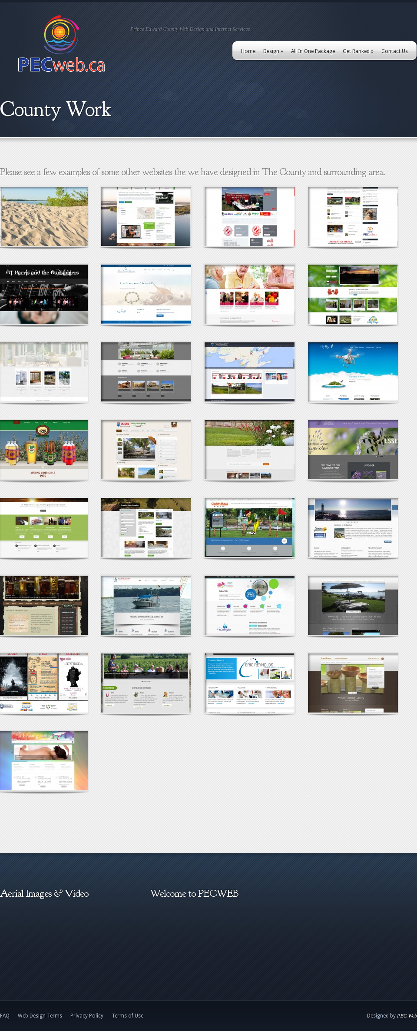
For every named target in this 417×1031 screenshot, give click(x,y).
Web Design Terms (40, 1016)
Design (273, 51)
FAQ (5, 1016)
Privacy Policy (86, 1016)
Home (248, 51)
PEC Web (407, 1016)
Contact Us (394, 51)
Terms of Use (127, 1016)
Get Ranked (358, 51)
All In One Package (313, 51)
